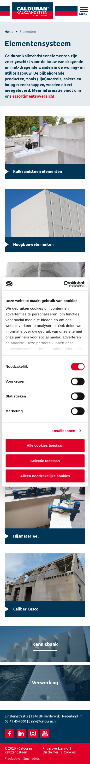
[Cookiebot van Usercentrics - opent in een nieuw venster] (64, 284)
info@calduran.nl (44, 721)
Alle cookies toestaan (45, 445)
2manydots (31, 758)
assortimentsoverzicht (33, 96)
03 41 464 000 (15, 721)
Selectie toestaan (45, 461)
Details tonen (63, 431)
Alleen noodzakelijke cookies (45, 476)
